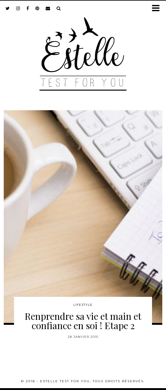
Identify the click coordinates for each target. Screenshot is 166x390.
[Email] (48, 8)
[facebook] (27, 8)
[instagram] (18, 8)
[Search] (59, 8)
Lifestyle (83, 305)
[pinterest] (37, 8)
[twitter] (8, 8)
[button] (157, 9)
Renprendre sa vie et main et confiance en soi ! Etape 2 (83, 321)
